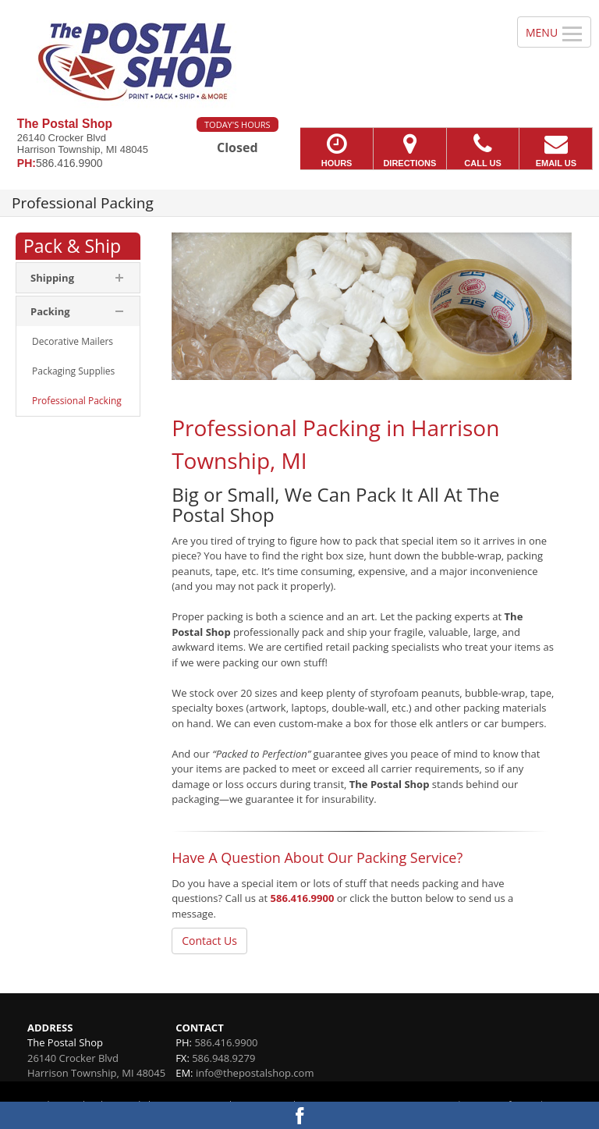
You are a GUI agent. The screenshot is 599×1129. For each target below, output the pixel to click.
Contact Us (209, 940)
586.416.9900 (303, 898)
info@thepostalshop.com (255, 1073)
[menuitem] (78, 342)
